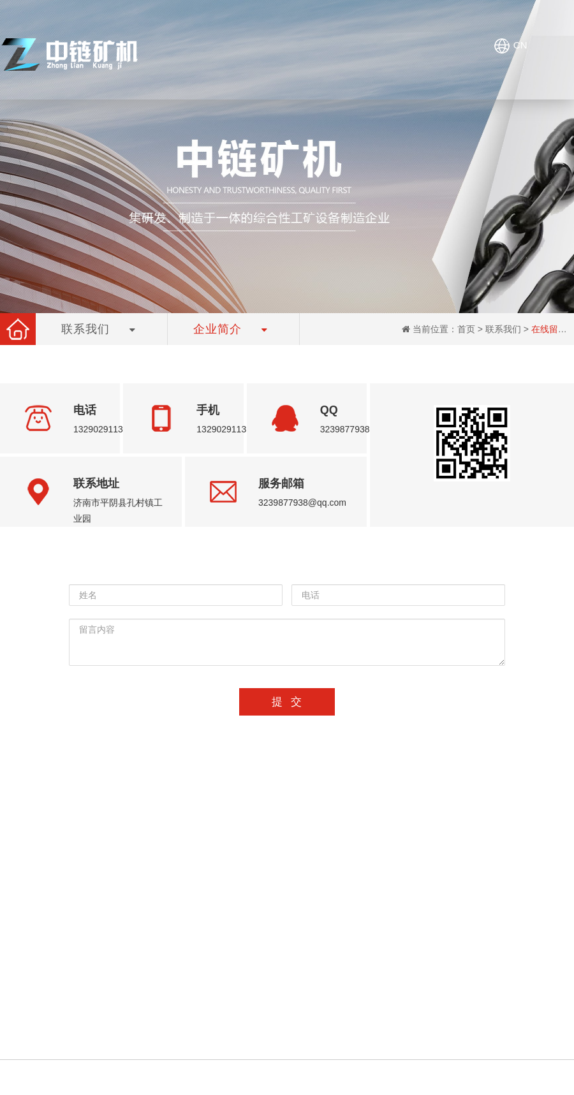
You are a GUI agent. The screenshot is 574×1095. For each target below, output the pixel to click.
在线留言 (549, 329)
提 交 (287, 702)
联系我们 (503, 329)
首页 (466, 329)
